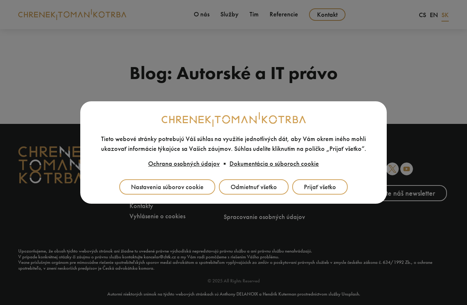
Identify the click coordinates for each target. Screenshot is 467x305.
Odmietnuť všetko (254, 187)
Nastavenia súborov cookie (167, 187)
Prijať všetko (320, 187)
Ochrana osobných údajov (184, 164)
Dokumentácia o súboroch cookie (274, 164)
